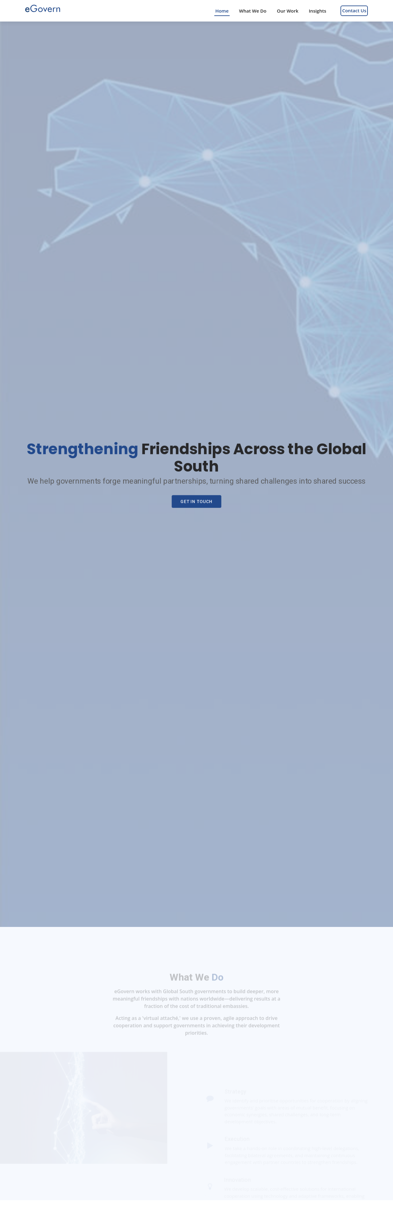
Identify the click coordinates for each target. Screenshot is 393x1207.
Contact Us (354, 10)
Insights (317, 11)
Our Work (287, 11)
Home (221, 11)
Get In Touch (196, 502)
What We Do (253, 11)
